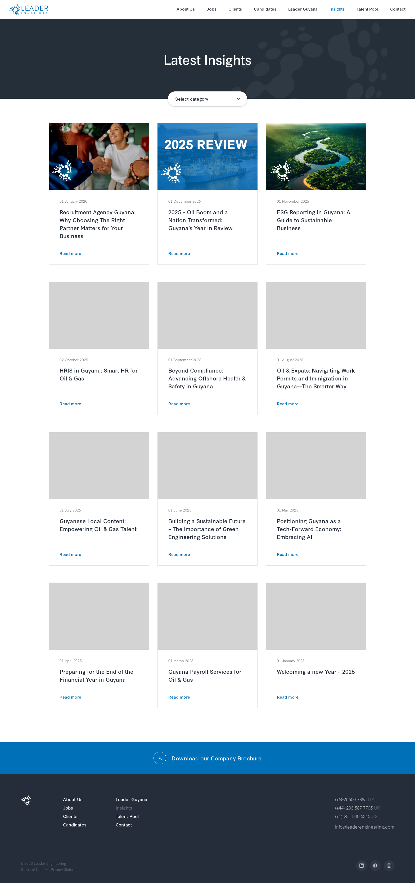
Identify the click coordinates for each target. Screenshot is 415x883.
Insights (337, 9)
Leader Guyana (303, 9)
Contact (397, 9)
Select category (191, 99)
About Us (186, 9)
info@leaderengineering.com (364, 827)
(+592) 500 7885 (354, 799)
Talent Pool (367, 9)
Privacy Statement (66, 869)
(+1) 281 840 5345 (356, 816)
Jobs (211, 9)
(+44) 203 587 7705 (357, 808)
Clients (235, 9)
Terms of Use (32, 869)
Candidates (265, 9)
